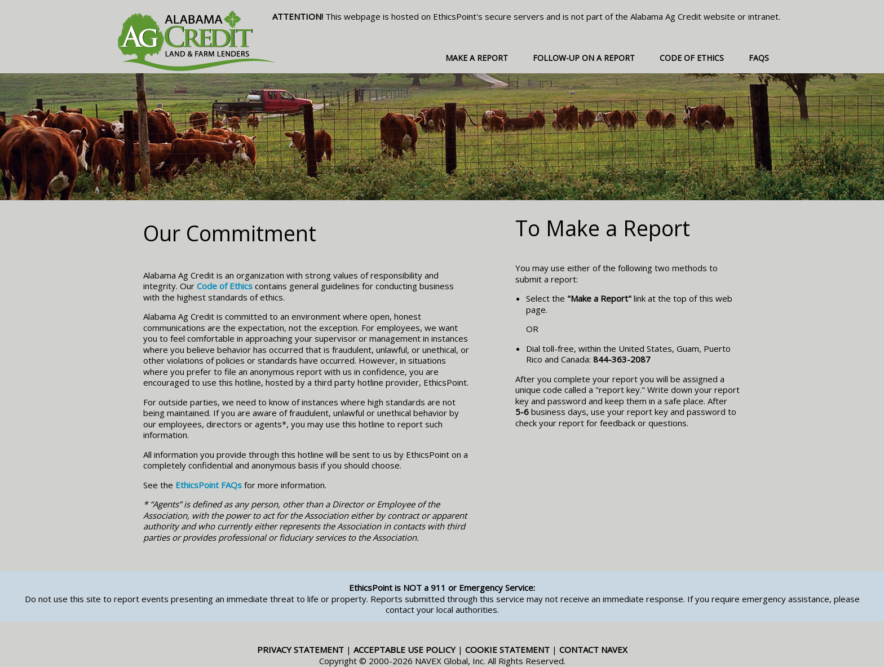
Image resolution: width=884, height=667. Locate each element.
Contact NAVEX (593, 649)
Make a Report (476, 57)
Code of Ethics (692, 57)
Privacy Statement (300, 649)
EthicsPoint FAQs (208, 485)
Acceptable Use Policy (404, 649)
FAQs (759, 57)
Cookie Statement (507, 649)
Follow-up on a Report (584, 57)
